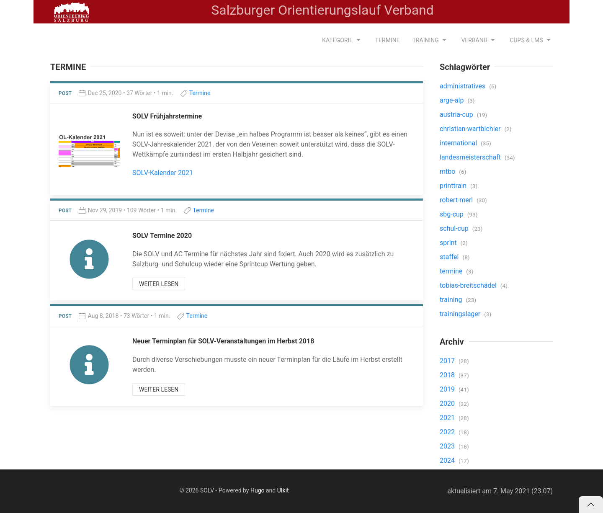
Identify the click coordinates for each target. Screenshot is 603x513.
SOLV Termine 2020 (162, 236)
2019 (448, 389)
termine (452, 271)
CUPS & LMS (531, 40)
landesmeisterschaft (471, 157)
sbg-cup (452, 214)
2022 (448, 432)
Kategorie (342, 40)
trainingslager (461, 314)
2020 (448, 403)
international (459, 143)
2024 (448, 460)
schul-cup (455, 228)
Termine (387, 40)
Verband (479, 40)
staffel (450, 257)
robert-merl (457, 200)
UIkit (283, 490)
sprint (449, 243)
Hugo (257, 490)
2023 (448, 446)
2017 (448, 361)
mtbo (448, 171)
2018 (448, 375)
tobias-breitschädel (469, 285)
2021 (448, 418)
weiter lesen (158, 284)
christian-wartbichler (471, 129)
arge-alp (452, 100)
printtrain (454, 186)
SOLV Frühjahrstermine (167, 116)
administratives (463, 86)
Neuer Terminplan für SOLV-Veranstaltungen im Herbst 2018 (223, 341)
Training (430, 40)
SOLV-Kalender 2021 (162, 173)
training (452, 300)
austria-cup (457, 115)
